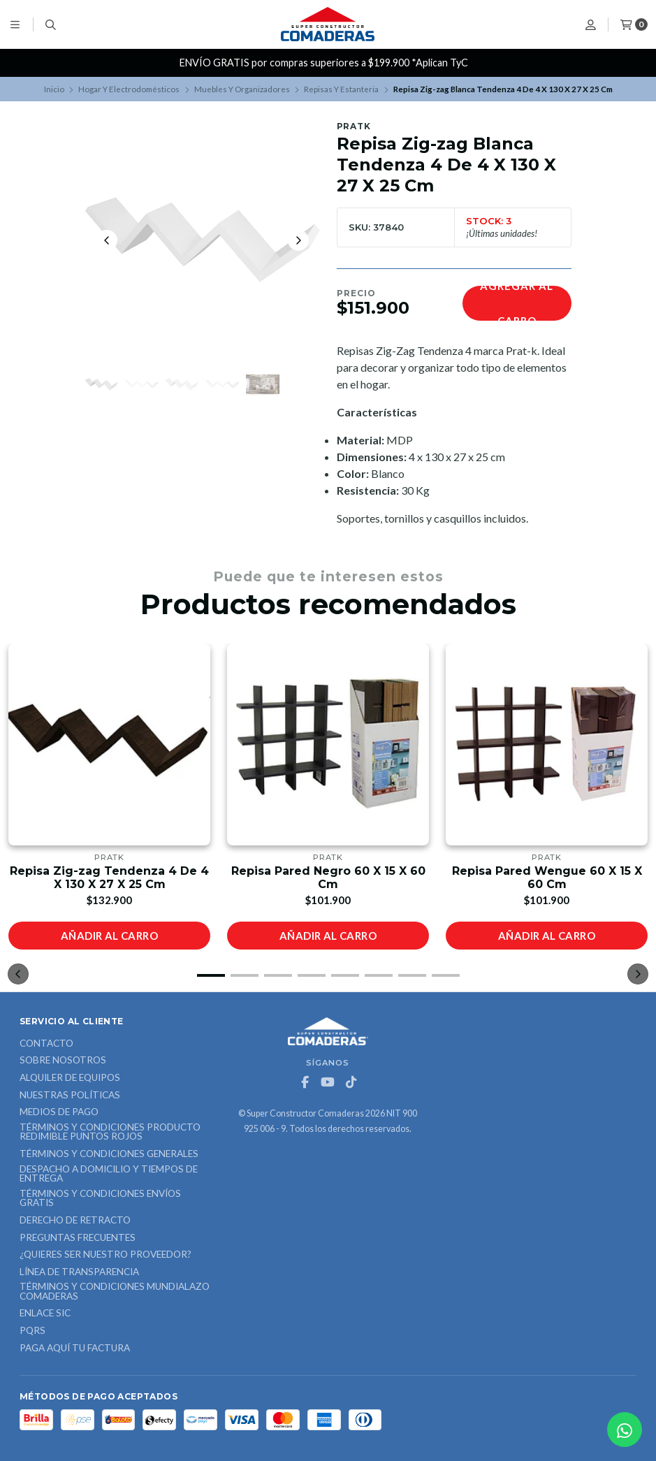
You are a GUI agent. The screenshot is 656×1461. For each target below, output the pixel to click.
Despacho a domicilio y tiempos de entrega (109, 1174)
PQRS (32, 1331)
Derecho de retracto (75, 1221)
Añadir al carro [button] (109, 935)
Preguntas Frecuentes (78, 1238)
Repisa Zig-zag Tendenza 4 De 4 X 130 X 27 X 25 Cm (109, 877)
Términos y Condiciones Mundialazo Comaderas (115, 1291)
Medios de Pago (59, 1112)
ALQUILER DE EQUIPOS (70, 1078)
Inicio (54, 89)
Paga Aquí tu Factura (75, 1348)
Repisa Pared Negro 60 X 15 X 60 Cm (328, 877)
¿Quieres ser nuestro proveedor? (105, 1255)
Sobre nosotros (63, 1061)
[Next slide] (298, 240)
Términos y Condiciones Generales (109, 1154)
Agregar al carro (516, 303)
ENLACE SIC (45, 1313)
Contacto (46, 1044)
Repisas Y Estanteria (341, 89)
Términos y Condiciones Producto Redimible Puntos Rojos (110, 1132)
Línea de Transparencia (79, 1272)
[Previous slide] (106, 240)
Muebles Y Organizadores (242, 89)
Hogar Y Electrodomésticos (129, 89)
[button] (211, 975)
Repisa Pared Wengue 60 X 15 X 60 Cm (547, 877)
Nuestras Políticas (70, 1095)
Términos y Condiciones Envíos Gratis (100, 1198)
